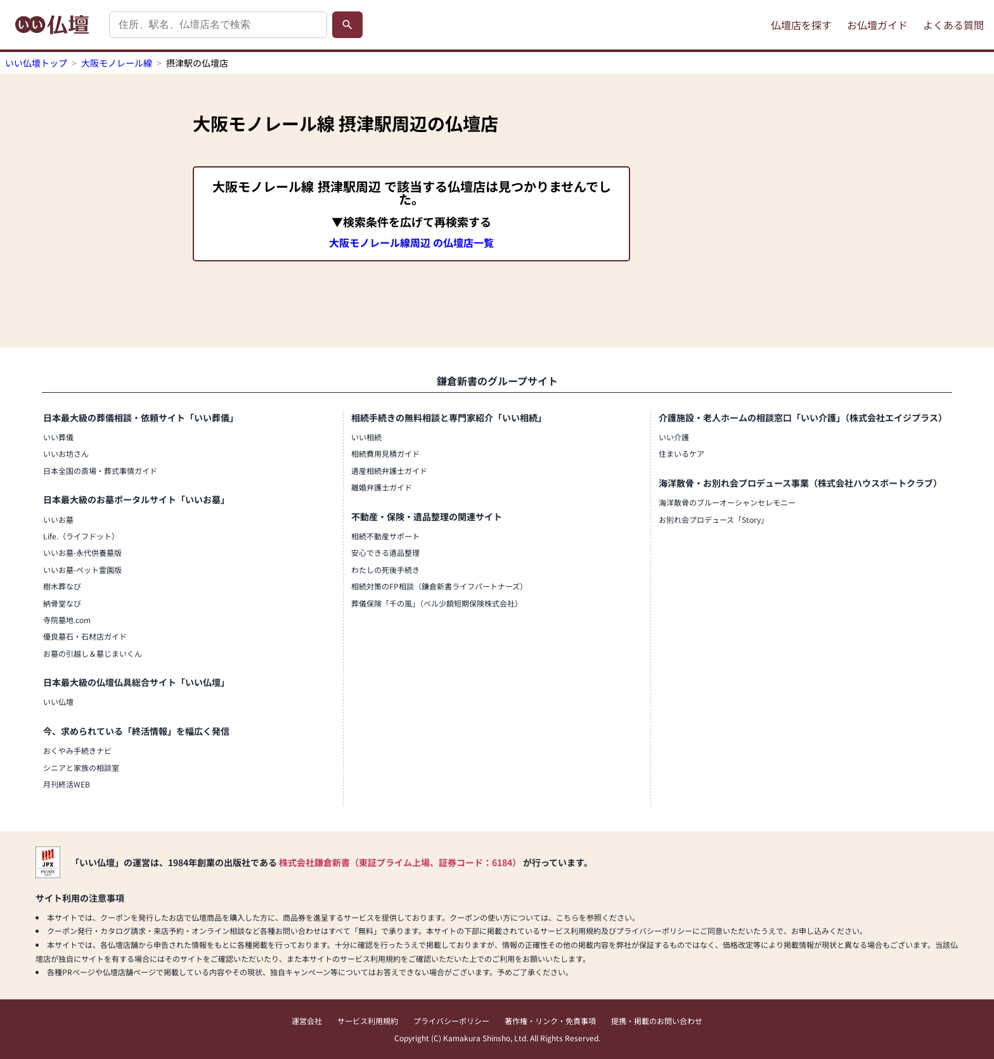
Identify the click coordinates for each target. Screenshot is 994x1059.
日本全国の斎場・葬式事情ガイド (100, 470)
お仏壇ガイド (877, 24)
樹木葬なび (62, 586)
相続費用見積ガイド (385, 453)
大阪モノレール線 (116, 62)
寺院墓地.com (67, 619)
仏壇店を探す (801, 24)
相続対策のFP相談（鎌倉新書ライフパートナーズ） (439, 586)
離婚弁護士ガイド (381, 487)
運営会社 (307, 1020)
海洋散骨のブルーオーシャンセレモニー (727, 502)
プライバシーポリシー (451, 1020)
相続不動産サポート (385, 535)
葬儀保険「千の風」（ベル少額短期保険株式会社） (436, 603)
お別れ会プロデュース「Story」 (713, 519)
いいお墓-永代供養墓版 (82, 552)
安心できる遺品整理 (385, 552)
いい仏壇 (58, 701)
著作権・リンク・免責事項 (550, 1020)
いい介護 (674, 436)
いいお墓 (58, 519)
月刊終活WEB (66, 784)
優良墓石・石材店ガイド (85, 636)
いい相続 (366, 436)
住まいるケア (681, 453)
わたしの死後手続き (385, 569)
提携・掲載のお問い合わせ (656, 1020)
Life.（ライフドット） (81, 535)
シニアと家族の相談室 (81, 767)
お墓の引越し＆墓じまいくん (92, 653)
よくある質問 (953, 24)
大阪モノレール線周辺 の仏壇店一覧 (411, 242)
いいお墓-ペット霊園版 (82, 569)
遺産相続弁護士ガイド (389, 470)
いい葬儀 (58, 436)
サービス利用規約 (367, 1020)
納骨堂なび (62, 603)
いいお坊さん (66, 453)
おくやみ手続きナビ (77, 750)
